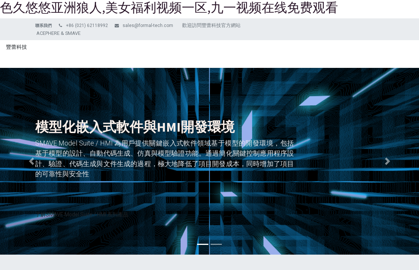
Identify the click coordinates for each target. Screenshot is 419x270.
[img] (31, 161)
